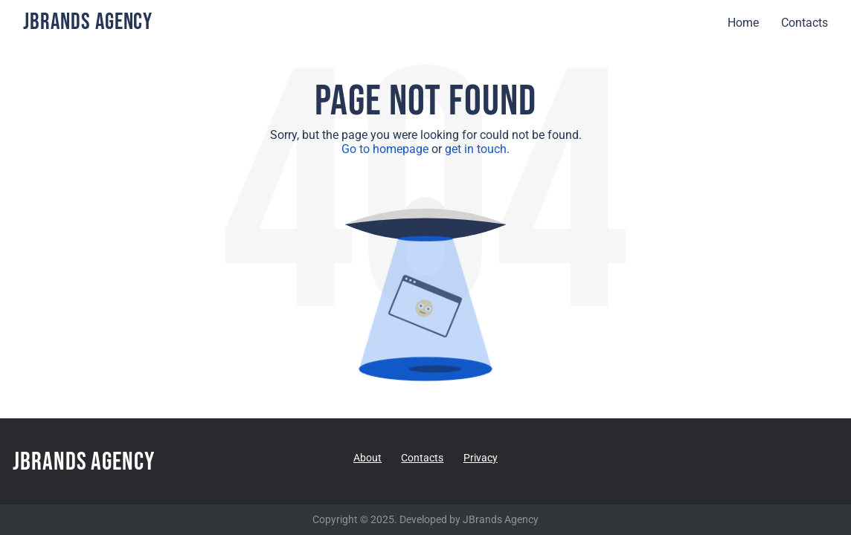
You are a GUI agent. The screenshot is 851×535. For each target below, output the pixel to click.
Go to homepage (384, 149)
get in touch (476, 149)
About (367, 458)
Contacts (804, 23)
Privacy (480, 458)
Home (743, 23)
